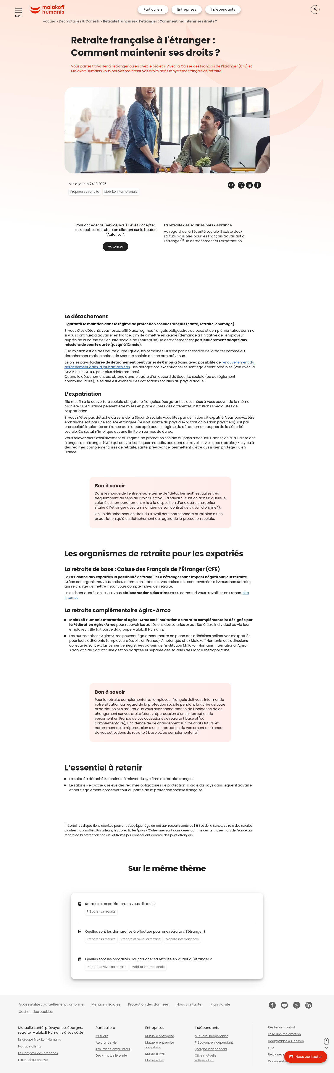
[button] (19, 10)
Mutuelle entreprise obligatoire (159, 1044)
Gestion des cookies (36, 1011)
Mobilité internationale (120, 191)
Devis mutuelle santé (111, 1055)
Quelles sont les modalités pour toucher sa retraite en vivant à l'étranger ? (148, 959)
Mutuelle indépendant (211, 1036)
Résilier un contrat (281, 1027)
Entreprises (186, 9)
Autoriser (115, 246)
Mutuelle (102, 1036)
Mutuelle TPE (154, 1060)
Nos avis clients (29, 1046)
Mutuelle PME (155, 1054)
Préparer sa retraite (84, 191)
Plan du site (220, 1004)
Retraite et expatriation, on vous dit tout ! (120, 903)
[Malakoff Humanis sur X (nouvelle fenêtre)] (296, 1005)
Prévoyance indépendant (214, 1042)
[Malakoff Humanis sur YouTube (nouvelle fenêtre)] (284, 1005)
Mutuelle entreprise (159, 1036)
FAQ (271, 1048)
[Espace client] (315, 9)
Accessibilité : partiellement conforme (51, 1004)
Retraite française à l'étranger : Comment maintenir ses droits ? (160, 21)
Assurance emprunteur (113, 1049)
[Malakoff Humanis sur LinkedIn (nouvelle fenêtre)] (308, 1005)
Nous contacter (189, 1004)
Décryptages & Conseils (79, 21)
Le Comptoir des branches (38, 1053)
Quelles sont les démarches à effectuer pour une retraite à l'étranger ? (145, 931)
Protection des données (148, 1004)
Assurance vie (106, 1042)
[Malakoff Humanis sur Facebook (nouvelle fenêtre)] (272, 1005)
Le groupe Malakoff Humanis (39, 1039)
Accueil (49, 21)
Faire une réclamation (284, 1034)
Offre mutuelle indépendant (205, 1057)
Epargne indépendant (211, 1049)
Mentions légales (105, 1004)
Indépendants (223, 9)
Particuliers (153, 9)
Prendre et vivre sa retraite (140, 939)
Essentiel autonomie (33, 1060)
